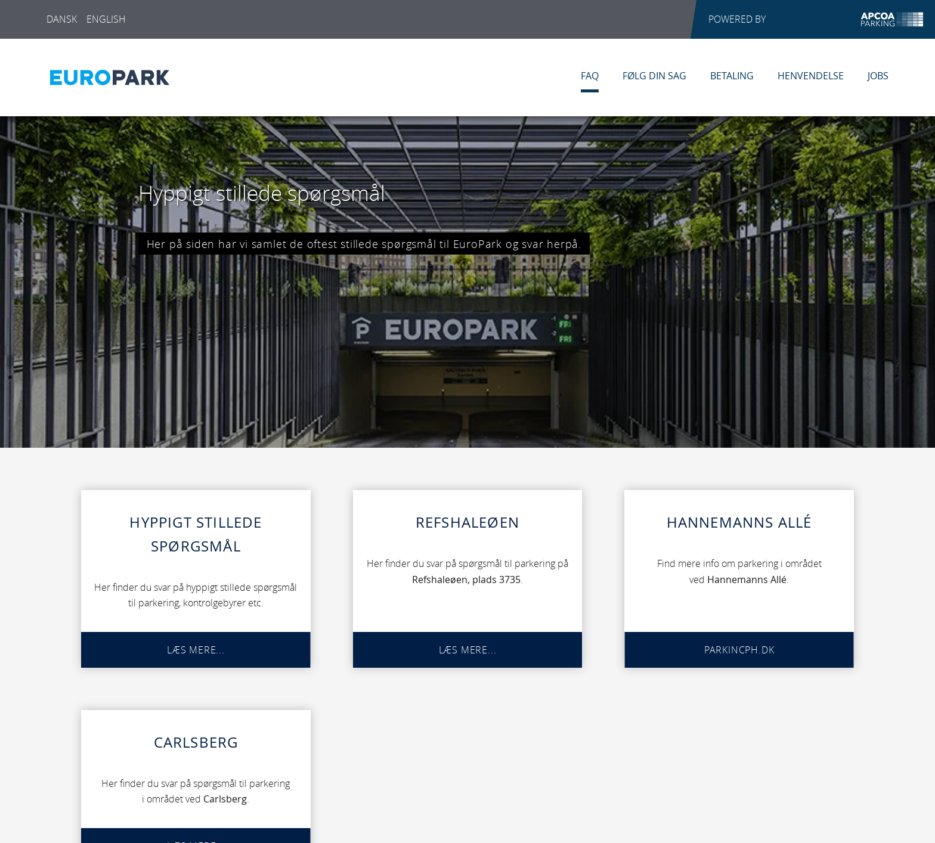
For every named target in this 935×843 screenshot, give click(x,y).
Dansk (62, 19)
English (106, 19)
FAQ (590, 75)
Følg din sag (654, 75)
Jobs (878, 75)
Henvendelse (811, 75)
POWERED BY (815, 19)
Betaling (732, 75)
